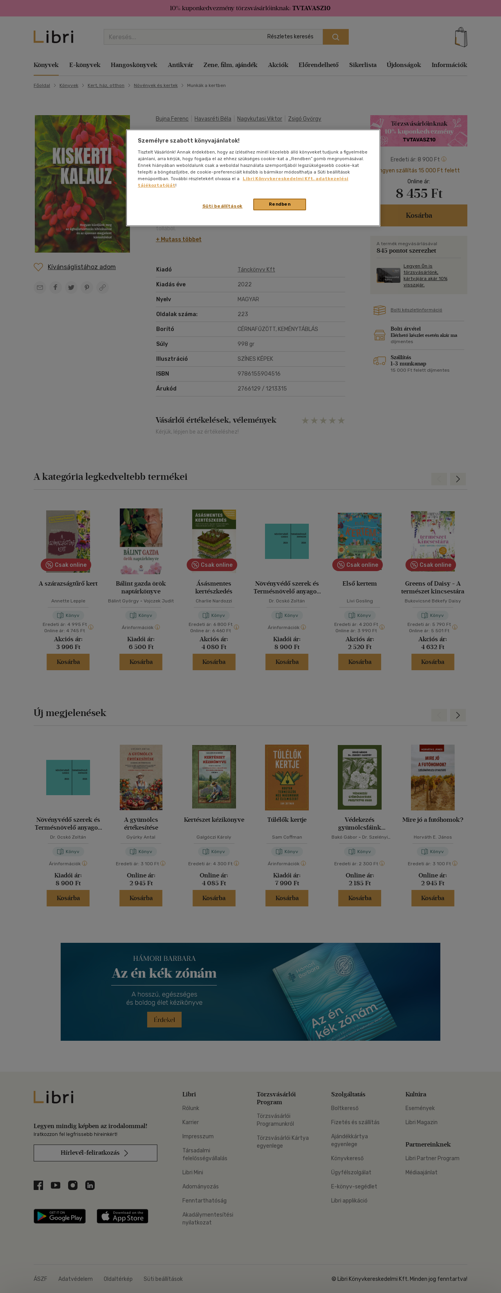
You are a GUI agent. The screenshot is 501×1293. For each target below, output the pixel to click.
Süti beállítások (222, 206)
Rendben (280, 204)
